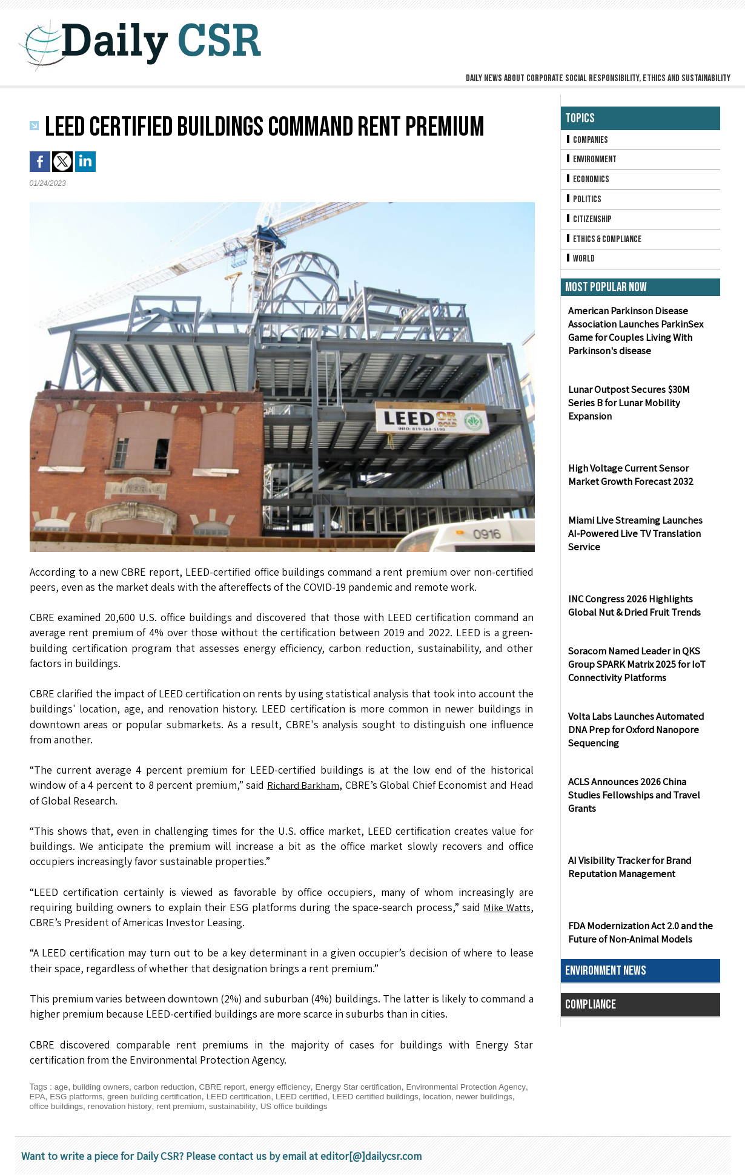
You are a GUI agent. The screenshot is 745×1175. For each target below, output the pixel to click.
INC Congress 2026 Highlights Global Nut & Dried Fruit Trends (632, 611)
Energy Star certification (370, 1086)
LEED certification (279, 1096)
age (61, 1086)
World (580, 263)
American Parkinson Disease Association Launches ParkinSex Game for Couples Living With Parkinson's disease (633, 336)
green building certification (192, 1096)
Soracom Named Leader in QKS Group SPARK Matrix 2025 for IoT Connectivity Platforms (635, 670)
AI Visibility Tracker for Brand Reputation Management (627, 872)
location (486, 1096)
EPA (70, 1096)
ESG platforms (110, 1096)
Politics (584, 202)
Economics (588, 181)
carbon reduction (168, 1086)
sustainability (278, 1106)
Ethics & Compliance (605, 243)
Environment (592, 160)
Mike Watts (505, 907)
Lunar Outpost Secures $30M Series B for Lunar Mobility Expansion (639, 414)
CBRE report (229, 1086)
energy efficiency (288, 1086)
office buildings (96, 1106)
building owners (102, 1086)
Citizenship (589, 222)
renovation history (161, 1106)
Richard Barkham (303, 785)
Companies (587, 140)
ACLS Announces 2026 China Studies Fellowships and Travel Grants (631, 801)
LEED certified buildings (422, 1096)
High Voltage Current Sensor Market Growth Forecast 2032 (629, 480)
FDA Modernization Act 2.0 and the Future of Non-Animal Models (638, 937)
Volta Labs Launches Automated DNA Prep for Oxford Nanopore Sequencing (634, 735)
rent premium (224, 1106)
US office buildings (341, 1106)
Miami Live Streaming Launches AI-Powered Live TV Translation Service (639, 539)
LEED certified (345, 1096)
